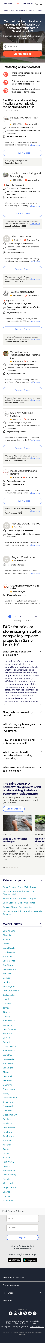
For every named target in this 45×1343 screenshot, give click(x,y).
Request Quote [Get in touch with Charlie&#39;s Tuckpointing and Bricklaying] (22, 214)
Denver (6, 978)
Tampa (6, 1008)
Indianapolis (9, 1020)
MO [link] (12, 11)
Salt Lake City (9, 1175)
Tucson (6, 939)
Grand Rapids (9, 1046)
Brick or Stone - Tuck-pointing (17, 907)
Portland (7, 1119)
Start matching (22, 53)
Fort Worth (8, 1162)
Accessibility (34, 1322)
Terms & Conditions (37, 1327)
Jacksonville (9, 995)
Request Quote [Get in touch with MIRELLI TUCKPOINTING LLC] (22, 153)
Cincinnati (8, 1102)
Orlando (7, 1003)
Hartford (7, 982)
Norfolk (6, 1179)
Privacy (8, 1322)
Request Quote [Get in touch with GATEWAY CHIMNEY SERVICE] (22, 448)
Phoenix (7, 935)
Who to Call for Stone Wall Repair (15, 840)
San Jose (7, 973)
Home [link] (5, 11)
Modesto (7, 956)
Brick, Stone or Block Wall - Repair (19, 887)
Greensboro (9, 1089)
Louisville (7, 1025)
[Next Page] (40, 616)
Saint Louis (8, 1063)
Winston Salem (10, 1098)
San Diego (8, 965)
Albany (6, 1072)
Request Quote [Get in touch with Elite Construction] (22, 269)
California (15, 1322)
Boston (6, 1038)
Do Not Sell (24, 1322)
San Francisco (10, 969)
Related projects (22, 880)
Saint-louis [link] (20, 11)
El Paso (6, 1157)
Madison (7, 1196)
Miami (6, 999)
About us (22, 1300)
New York (7, 1076)
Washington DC (10, 986)
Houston (7, 1166)
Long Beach (9, 948)
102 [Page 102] (35, 617)
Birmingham (9, 931)
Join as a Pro (28, 4)
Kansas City (8, 1059)
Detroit (6, 1042)
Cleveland (8, 1106)
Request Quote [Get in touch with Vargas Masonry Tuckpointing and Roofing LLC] (22, 390)
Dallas (6, 1153)
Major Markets (22, 924)
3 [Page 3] (20, 617)
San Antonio (9, 1170)
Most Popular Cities (13, 1211)
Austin (6, 1149)
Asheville (7, 1080)
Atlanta (6, 1012)
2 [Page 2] (15, 617)
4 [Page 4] (26, 617)
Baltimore (7, 1033)
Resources (22, 1293)
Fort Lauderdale (11, 991)
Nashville (7, 1145)
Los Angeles (9, 952)
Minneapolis (9, 1050)
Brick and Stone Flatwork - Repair (19, 898)
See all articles (14, 809)
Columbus (8, 1110)
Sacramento (9, 961)
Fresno (6, 943)
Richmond (8, 1183)
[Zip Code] (22, 46)
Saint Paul (7, 1055)
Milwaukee (8, 1200)
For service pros (22, 1285)
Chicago (7, 1016)
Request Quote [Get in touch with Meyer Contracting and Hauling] (22, 501)
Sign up (22, 1237)
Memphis (7, 1140)
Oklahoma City (10, 1115)
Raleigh (6, 1093)
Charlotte (7, 1085)
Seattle (6, 1192)
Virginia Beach (10, 1187)
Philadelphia (9, 1127)
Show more (35, 145)
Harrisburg (8, 1123)
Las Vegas (8, 1068)
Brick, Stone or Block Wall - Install (19, 903)
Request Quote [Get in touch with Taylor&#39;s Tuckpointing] (22, 329)
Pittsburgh (8, 1132)
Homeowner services (22, 1277)
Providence (8, 1136)
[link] (22, 127)
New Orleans (9, 1029)
